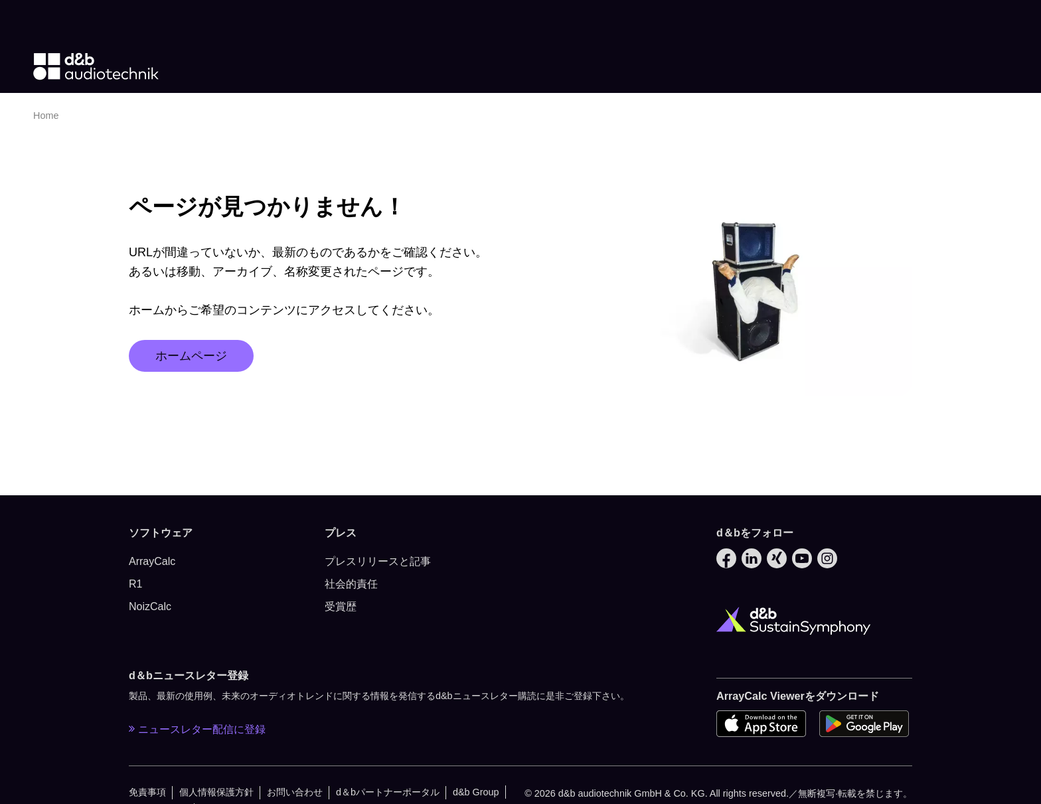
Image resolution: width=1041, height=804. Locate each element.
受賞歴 (341, 606)
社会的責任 (351, 584)
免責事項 (147, 792)
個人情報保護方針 (216, 792)
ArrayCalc (152, 561)
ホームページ (191, 355)
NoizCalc (150, 606)
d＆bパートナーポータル (388, 792)
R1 (135, 584)
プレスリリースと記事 (378, 561)
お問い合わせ (295, 792)
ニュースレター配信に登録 (197, 729)
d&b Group (476, 792)
